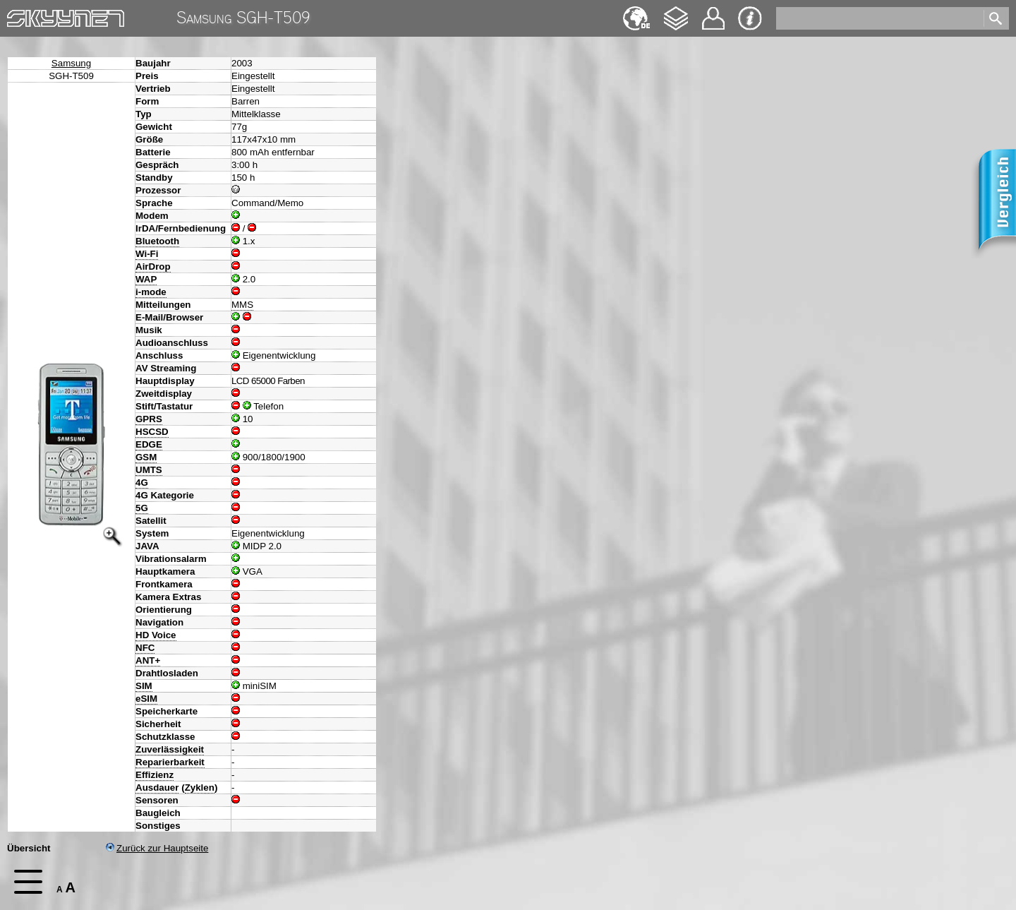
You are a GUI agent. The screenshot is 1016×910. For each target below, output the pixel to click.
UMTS (148, 470)
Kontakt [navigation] (713, 12)
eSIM (146, 698)
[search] (879, 18)
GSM (146, 457)
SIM (143, 686)
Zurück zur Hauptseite (157, 848)
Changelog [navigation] (676, 11)
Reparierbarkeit (170, 762)
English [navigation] (636, 11)
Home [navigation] (19, 15)
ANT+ (147, 660)
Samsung (71, 63)
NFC (145, 647)
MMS (242, 304)
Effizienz (154, 775)
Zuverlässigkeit (169, 749)
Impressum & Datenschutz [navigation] (750, 18)
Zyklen (199, 787)
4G (141, 482)
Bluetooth (157, 241)
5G (141, 508)
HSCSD (152, 431)
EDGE (148, 444)
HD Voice (155, 635)
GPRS (148, 419)
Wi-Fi (146, 254)
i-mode (151, 292)
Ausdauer (157, 787)
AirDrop (153, 266)
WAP (146, 279)
